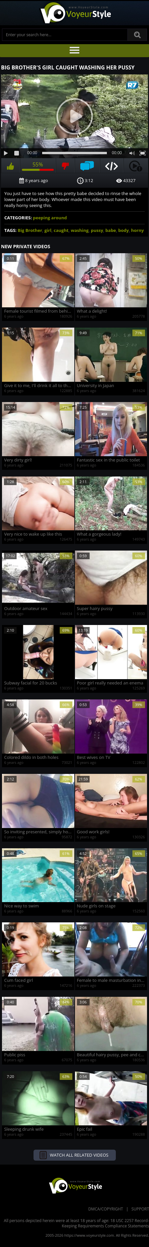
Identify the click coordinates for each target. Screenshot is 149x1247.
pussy (97, 230)
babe (111, 230)
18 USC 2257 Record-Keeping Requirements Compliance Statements (105, 1223)
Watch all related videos (79, 1155)
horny (137, 230)
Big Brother (30, 230)
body (123, 230)
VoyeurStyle (74, 1185)
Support (140, 1209)
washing (80, 230)
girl (47, 230)
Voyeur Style (74, 13)
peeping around (50, 218)
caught (61, 230)
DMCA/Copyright (105, 1209)
